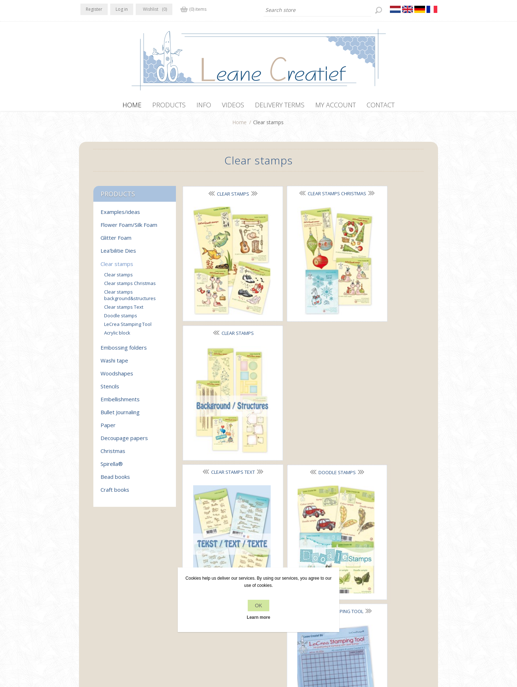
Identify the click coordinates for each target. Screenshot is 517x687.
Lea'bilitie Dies (118, 254)
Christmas (113, 454)
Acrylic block (220, 412)
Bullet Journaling (120, 415)
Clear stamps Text (220, 304)
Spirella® (112, 467)
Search (358, 592)
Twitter (101, 578)
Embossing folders (124, 351)
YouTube (130, 578)
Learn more (258, 617)
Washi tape (114, 364)
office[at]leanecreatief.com (112, 607)
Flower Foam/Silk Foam (129, 228)
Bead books (115, 480)
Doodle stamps (300, 305)
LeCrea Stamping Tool (128, 327)
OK (258, 605)
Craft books (115, 493)
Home (239, 125)
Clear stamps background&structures (130, 298)
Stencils (110, 389)
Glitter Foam (116, 241)
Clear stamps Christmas (130, 287)
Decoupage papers (124, 441)
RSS (116, 578)
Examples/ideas (120, 215)
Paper (108, 428)
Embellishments (120, 402)
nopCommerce (210, 648)
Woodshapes (117, 376)
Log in (122, 9)
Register (94, 9)
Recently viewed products (379, 579)
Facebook (87, 578)
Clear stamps (220, 197)
